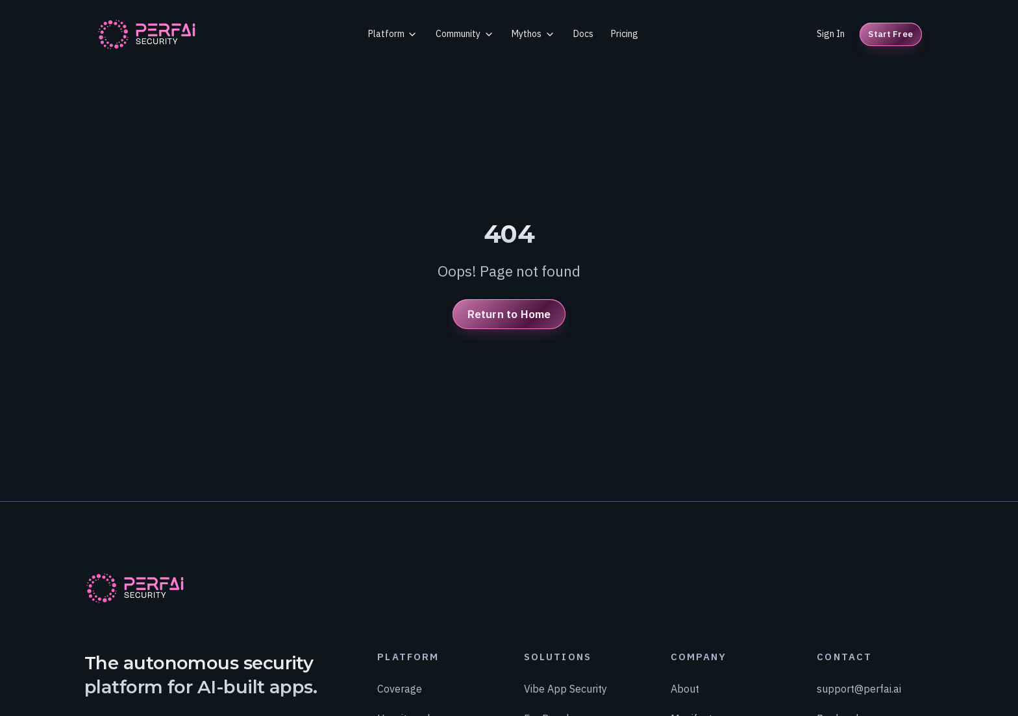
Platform (393, 34)
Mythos (533, 34)
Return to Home (509, 313)
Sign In (831, 34)
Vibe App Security (565, 688)
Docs (583, 34)
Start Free (890, 34)
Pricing (624, 34)
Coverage (399, 688)
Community (465, 34)
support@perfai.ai (859, 688)
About (685, 688)
